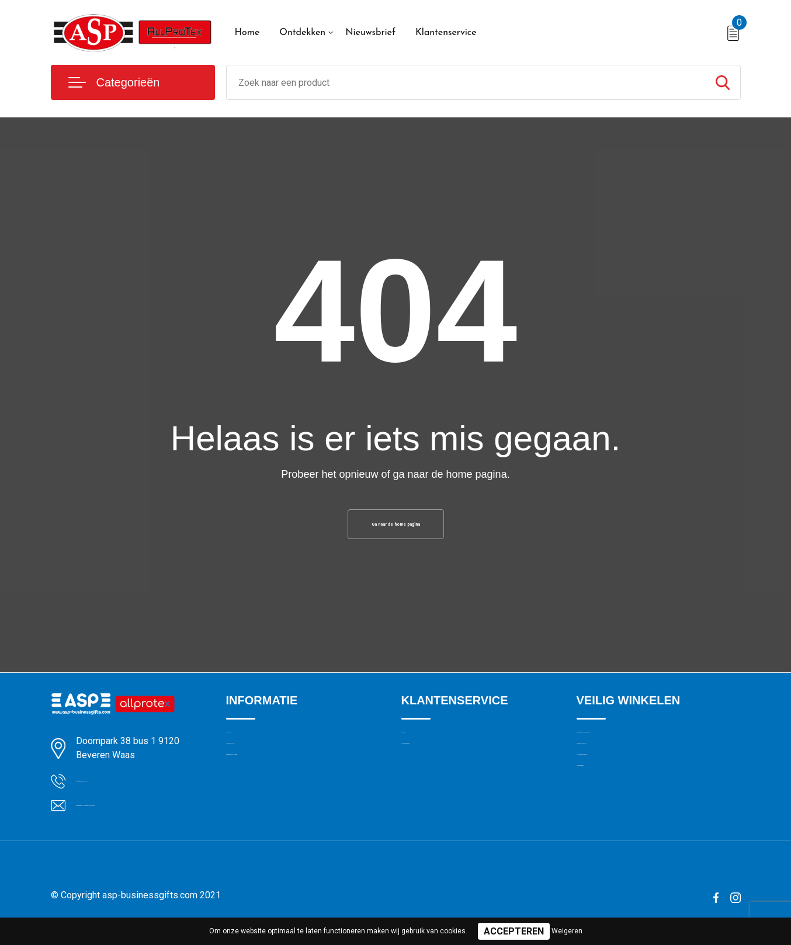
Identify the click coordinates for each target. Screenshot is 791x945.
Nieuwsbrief (370, 32)
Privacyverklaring (608, 798)
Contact (416, 747)
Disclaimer (596, 823)
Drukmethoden (429, 772)
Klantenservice (446, 32)
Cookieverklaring (608, 772)
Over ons (243, 747)
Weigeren (566, 931)
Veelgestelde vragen (265, 798)
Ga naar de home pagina (395, 528)
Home (247, 32)
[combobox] (466, 82)
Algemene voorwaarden (622, 747)
